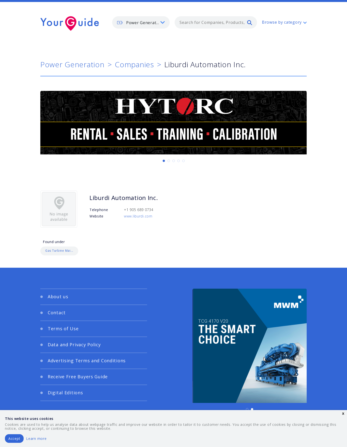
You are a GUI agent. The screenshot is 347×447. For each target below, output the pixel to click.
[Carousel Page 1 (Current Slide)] (164, 161)
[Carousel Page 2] (168, 161)
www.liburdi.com (138, 216)
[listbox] (141, 22)
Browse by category (282, 22)
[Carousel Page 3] (173, 161)
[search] (250, 22)
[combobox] (216, 22)
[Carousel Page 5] (183, 161)
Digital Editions (65, 393)
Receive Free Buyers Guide (78, 377)
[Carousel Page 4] (178, 161)
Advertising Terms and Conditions (87, 361)
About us (58, 296)
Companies (134, 64)
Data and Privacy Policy (74, 345)
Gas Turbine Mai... (59, 250)
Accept (14, 438)
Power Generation (72, 64)
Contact (57, 312)
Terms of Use (63, 328)
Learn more (36, 438)
